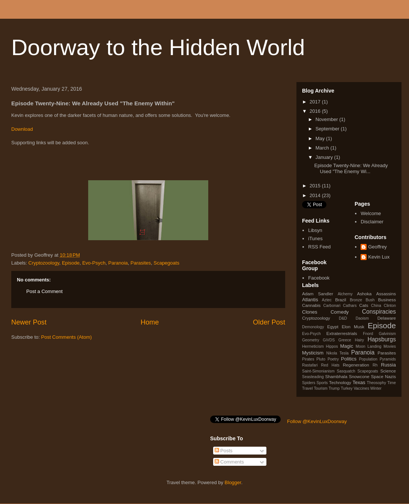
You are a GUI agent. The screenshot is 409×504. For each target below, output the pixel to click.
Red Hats (330, 365)
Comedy (340, 312)
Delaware (386, 318)
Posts (224, 450)
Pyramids (388, 359)
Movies (389, 346)
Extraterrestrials (341, 333)
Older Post (269, 322)
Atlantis (310, 299)
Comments (229, 462)
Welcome (371, 213)
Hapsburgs (382, 339)
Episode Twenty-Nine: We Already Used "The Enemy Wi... (351, 168)
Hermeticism (313, 346)
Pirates (308, 359)
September (328, 129)
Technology (340, 382)
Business (387, 299)
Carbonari (332, 306)
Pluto (320, 359)
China (376, 306)
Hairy (359, 340)
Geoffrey (377, 247)
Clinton (390, 306)
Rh (375, 365)
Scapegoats (166, 263)
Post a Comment (44, 291)
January (325, 157)
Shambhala (336, 376)
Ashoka (364, 293)
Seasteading (313, 377)
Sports (322, 383)
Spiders (308, 383)
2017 (316, 102)
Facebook (318, 278)
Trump (334, 388)
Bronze (356, 300)
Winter (376, 388)
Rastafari (310, 365)
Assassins (386, 293)
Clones (309, 312)
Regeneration (356, 364)
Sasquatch (346, 371)
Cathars (349, 306)
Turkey (346, 388)
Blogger (233, 482)
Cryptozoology (44, 263)
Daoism (362, 318)
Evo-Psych (93, 263)
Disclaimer (372, 221)
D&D (343, 318)
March (323, 148)
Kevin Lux (378, 257)
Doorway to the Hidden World (158, 47)
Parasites (141, 263)
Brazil (340, 299)
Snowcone (359, 376)
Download (22, 129)
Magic (346, 346)
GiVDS (329, 340)
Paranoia (118, 263)
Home (150, 322)
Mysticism (312, 353)
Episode (71, 263)
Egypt (332, 326)
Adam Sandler (317, 293)
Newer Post (29, 322)
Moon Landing (369, 346)
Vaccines (361, 388)
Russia (388, 365)
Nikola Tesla (337, 353)
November (328, 119)
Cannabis (311, 305)
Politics (348, 359)
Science (388, 370)
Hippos (332, 346)
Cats (363, 305)
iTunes (315, 238)
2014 (316, 195)
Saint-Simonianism (318, 371)
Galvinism (387, 334)
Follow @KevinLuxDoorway (317, 421)
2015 (316, 185)
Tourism (320, 388)
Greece (344, 340)
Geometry (310, 340)
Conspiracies (379, 311)
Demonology (313, 327)
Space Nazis (383, 376)
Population (368, 359)
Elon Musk (353, 326)
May (321, 138)
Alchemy (345, 294)
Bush (369, 300)
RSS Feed (319, 247)
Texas (359, 382)
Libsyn (315, 230)
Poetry (333, 359)
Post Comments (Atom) (66, 337)
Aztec (327, 300)
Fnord (368, 334)
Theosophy (376, 383)
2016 (316, 111)
